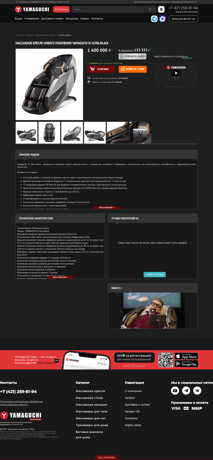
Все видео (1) (187, 57)
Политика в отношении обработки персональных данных (21, 403)
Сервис (84, 18)
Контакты (97, 18)
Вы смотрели (106, 457)
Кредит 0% (132, 411)
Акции (18, 18)
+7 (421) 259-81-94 (18, 391)
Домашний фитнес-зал (183, 18)
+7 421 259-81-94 (183, 8)
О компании (32, 18)
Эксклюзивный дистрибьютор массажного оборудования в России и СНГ (165, 2)
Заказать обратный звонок (186, 12)
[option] (152, 311)
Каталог (130, 398)
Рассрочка (72, 18)
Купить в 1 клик (132, 69)
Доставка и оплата (52, 18)
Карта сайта (133, 425)
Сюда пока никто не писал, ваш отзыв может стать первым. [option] (152, 242)
